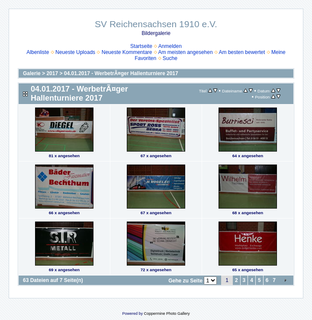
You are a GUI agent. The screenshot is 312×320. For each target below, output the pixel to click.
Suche (170, 58)
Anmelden (170, 46)
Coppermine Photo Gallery (167, 313)
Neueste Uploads (75, 52)
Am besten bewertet (242, 52)
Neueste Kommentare (127, 52)
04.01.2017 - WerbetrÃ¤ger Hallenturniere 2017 (121, 73)
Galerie (32, 73)
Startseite (141, 46)
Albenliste (37, 52)
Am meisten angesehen (185, 52)
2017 (52, 73)
